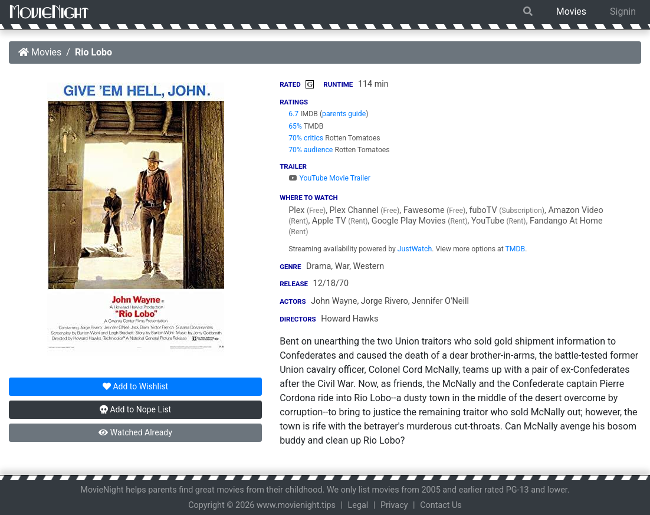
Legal (358, 505)
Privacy (394, 505)
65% (295, 126)
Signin (623, 11)
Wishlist (135, 386)
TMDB (515, 249)
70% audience (310, 150)
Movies (571, 11)
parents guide (344, 114)
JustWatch (415, 249)
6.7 (293, 114)
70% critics (305, 138)
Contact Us (441, 505)
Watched (135, 432)
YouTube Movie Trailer (329, 178)
